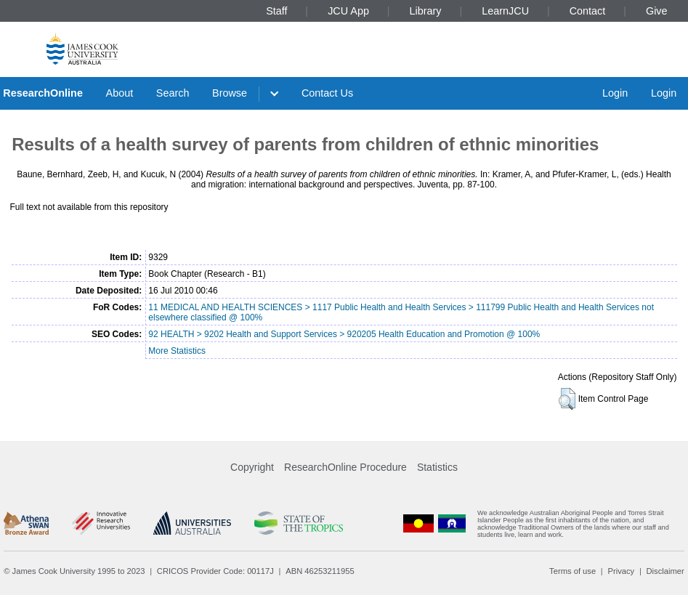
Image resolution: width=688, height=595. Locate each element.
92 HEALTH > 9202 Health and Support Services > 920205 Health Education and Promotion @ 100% (344, 334)
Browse (229, 93)
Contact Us (327, 93)
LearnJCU (505, 11)
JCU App (348, 11)
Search (173, 93)
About (120, 93)
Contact (588, 11)
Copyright (252, 467)
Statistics (437, 467)
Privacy (620, 571)
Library (426, 11)
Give (657, 11)
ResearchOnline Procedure (345, 467)
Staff (276, 11)
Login (615, 93)
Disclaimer (665, 571)
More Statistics (177, 351)
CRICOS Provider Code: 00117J (215, 571)
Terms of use (572, 571)
